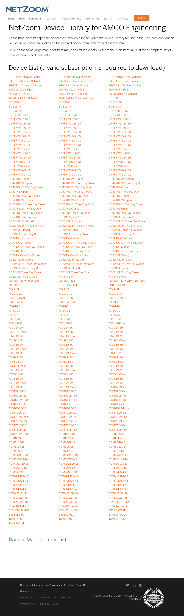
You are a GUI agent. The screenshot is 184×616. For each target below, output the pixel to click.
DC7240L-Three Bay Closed (75, 251)
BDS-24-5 (15, 107)
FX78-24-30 (116, 383)
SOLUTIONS (35, 19)
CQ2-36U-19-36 (118, 111)
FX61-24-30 (66, 362)
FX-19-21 (14, 289)
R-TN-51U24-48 (118, 498)
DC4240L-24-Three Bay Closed (77, 183)
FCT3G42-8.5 (67, 281)
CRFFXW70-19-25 (20, 162)
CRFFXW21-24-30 (70, 124)
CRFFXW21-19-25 (19, 119)
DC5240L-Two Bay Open (23, 217)
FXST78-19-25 (117, 421)
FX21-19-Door (17, 298)
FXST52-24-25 (18, 396)
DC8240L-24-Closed (71, 260)
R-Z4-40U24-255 (19, 506)
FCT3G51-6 (15, 285)
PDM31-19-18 (17, 447)
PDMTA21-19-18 (118, 459)
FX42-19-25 (66, 332)
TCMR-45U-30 (67, 519)
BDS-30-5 (15, 111)
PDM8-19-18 (116, 451)
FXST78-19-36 (67, 425)
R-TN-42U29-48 (118, 481)
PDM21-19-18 (17, 442)
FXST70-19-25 (17, 413)
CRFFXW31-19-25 (19, 128)
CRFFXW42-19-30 (70, 136)
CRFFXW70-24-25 (20, 166)
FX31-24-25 (16, 328)
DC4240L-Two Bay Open (73, 196)
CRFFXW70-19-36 (120, 162)
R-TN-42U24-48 (18, 481)
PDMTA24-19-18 (18, 464)
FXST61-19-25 (67, 400)
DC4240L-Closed (119, 187)
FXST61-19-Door (69, 404)
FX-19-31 (114, 289)
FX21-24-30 (116, 298)
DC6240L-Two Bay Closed (74, 234)
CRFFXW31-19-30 (69, 128)
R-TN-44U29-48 (68, 489)
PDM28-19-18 (117, 442)
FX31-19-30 (16, 323)
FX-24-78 (114, 306)
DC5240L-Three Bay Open (74, 213)
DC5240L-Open (118, 209)
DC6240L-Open (68, 230)
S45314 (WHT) (117, 510)
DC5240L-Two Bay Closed (124, 213)
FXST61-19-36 (17, 404)
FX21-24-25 (66, 298)
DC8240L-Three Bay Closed (25, 272)
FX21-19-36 (115, 294)
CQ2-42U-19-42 (68, 115)
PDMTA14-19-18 (118, 455)
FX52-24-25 (66, 349)
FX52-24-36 (16, 353)
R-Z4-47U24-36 (68, 510)
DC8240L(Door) (119, 255)
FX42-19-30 (116, 332)
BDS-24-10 (115, 102)
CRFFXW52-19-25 (20, 145)
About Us (81, 585)
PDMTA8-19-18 (68, 472)
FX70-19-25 (66, 366)
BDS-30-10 (115, 107)
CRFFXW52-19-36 (120, 145)
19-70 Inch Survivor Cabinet (25, 77)
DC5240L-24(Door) (21, 200)
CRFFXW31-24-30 (70, 132)
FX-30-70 (14, 319)
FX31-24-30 (66, 328)
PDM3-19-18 (66, 447)
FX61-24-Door (17, 366)
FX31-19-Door (117, 323)
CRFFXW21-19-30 (69, 119)
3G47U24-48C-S (119, 90)
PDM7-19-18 (66, 451)
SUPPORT (52, 19)
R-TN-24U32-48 (68, 476)
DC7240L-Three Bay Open (124, 251)
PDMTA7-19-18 (17, 472)
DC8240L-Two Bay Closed (124, 272)
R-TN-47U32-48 (118, 493)
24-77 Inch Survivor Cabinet (125, 85)
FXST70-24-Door (69, 421)
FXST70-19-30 (67, 413)
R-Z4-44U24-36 (118, 506)
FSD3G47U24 (117, 285)
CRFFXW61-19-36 (119, 153)
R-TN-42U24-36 (118, 476)
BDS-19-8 (65, 102)
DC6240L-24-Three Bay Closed (127, 221)
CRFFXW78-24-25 (20, 175)
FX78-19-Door (17, 383)
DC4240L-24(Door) (71, 179)
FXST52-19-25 (117, 387)
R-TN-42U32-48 (18, 485)
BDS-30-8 (65, 111)
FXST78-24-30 (68, 430)
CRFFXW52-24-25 (20, 149)
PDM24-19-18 (67, 442)
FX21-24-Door (67, 302)
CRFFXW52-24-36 (120, 149)
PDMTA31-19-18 (118, 464)
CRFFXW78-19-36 (120, 170)
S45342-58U (66, 515)
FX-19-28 (64, 289)
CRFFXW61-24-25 (20, 158)
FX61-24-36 (116, 362)
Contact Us (92, 19)
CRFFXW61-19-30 (69, 153)
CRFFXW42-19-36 (120, 136)
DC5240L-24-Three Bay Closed (27, 204)
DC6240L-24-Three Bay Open (26, 226)
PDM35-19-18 (117, 447)
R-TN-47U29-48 (68, 493)
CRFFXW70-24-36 (120, 166)
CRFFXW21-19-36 (119, 119)
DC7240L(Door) (19, 238)
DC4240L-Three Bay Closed (75, 192)
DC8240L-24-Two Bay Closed (126, 264)
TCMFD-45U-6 (17, 519)
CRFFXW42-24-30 (70, 141)
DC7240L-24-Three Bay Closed (77, 243)
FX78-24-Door (67, 387)
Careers (44, 598)
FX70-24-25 (116, 370)
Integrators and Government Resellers (53, 585)
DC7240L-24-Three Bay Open (126, 243)
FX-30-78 (64, 319)
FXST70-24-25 (68, 417)
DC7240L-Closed (119, 247)
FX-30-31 (114, 311)
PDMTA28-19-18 (69, 464)
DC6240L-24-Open (70, 221)
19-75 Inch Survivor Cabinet (75, 77)
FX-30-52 (64, 315)
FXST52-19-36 (67, 391)
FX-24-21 (114, 302)
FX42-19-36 (16, 336)
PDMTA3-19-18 (18, 468)
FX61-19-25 (115, 353)
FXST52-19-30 (17, 391)
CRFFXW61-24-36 (120, 158)
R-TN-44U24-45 (18, 489)
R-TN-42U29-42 (68, 481)
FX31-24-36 (116, 328)
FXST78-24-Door (19, 434)
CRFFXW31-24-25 (20, 132)
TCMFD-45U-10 (118, 515)
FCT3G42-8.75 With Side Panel (127, 281)
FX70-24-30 (16, 374)
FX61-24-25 (16, 362)
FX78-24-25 (66, 383)
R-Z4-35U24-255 (119, 502)
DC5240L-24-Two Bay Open (25, 209)
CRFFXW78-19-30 (70, 170)
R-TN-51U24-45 (68, 498)
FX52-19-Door (17, 349)
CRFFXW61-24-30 (70, 158)
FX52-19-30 (66, 345)
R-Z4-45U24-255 (19, 510)
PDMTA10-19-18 (18, 455)
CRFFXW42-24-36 (120, 141)
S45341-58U (16, 515)
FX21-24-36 (16, 302)
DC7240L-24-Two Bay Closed (26, 247)
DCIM (22, 19)
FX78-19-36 (116, 379)
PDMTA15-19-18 (18, 459)
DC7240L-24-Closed (121, 238)
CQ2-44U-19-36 (118, 115)
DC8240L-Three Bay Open (74, 272)
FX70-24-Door (117, 374)
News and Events (64, 598)
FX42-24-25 (116, 336)
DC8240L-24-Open (120, 260)
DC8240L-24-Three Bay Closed (27, 264)
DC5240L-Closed (69, 209)
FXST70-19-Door (19, 417)
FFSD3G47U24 (68, 285)
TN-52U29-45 (17, 523)
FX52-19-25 (16, 345)
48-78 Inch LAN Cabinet (23, 98)
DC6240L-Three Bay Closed (125, 230)
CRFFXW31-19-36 (119, 128)
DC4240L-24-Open (20, 183)
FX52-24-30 (116, 349)
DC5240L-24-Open (120, 200)
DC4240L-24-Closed (121, 179)
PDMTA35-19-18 (68, 468)
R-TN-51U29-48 (18, 502)
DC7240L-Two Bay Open (73, 255)
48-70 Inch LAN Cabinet (123, 94)
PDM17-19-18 (116, 438)
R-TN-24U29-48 (18, 476)
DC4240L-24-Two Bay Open (75, 187)
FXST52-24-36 (118, 396)
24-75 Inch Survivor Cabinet (25, 85)
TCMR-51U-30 (117, 519)
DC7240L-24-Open (20, 243)
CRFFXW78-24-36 (120, 175)
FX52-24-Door (67, 353)
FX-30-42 (14, 315)
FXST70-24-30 (118, 417)
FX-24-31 (64, 306)
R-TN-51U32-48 (68, 502)
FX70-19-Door (67, 370)
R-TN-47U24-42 (18, 493)
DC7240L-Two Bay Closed (24, 255)
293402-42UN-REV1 (71, 90)
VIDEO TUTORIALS (71, 19)
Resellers (25, 585)
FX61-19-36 (66, 357)
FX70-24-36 (66, 374)
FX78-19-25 (16, 379)
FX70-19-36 (16, 370)
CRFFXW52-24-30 (70, 149)
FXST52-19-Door (119, 391)
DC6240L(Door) (69, 217)
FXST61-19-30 (117, 400)
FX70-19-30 (116, 366)
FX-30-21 (14, 311)
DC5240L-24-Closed (71, 200)
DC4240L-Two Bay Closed (24, 196)
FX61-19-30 (16, 357)
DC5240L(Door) (119, 196)
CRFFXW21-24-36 (120, 124)
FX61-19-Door (117, 357)
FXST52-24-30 (68, 396)
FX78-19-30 (66, 379)
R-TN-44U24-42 (118, 485)
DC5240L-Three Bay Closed (25, 213)
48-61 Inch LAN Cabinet (73, 94)
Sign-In (108, 19)
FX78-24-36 (16, 387)
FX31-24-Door (17, 332)
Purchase (123, 19)
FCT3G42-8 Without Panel (24, 281)
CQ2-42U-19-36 (18, 115)
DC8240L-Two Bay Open (23, 277)
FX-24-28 (14, 306)
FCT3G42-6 (66, 277)
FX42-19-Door (67, 336)
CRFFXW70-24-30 (70, 166)
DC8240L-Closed (69, 268)
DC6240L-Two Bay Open (123, 234)
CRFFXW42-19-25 (20, 136)
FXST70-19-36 (117, 413)
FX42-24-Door (117, 340)
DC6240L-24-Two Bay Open (125, 226)
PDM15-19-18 (67, 438)
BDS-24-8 (65, 107)
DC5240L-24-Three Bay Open (76, 204)
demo (141, 18)
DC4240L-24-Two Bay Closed (26, 187)
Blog (56, 604)
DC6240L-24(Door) (121, 217)
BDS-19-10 (115, 98)
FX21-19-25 (15, 294)
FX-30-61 (114, 315)
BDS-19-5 (14, 102)
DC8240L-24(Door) (21, 260)
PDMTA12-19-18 (68, 455)
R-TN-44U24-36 (68, 485)
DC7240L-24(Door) (71, 238)
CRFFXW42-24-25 (20, 141)
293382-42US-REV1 (21, 90)
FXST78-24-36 (118, 430)
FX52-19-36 (116, 345)
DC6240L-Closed (19, 230)
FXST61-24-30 (17, 408)
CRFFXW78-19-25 (20, 170)
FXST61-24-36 (67, 408)
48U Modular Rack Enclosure (76, 98)
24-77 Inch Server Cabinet (74, 85)
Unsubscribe (27, 598)
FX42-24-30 (16, 340)
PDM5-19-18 (16, 451)
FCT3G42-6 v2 (117, 277)
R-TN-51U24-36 (18, 498)
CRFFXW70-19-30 (70, 162)
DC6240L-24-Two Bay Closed (76, 226)
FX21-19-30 (66, 294)
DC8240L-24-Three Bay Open (76, 264)
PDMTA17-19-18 (68, 459)
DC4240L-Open (18, 192)
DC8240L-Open (118, 268)
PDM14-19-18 (16, 438)
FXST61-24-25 (117, 404)
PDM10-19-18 (67, 434)
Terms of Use (28, 604)
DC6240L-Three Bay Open (24, 234)
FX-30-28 (64, 311)
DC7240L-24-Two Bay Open (75, 247)
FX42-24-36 (66, 340)
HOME (11, 19)
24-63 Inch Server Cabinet (24, 81)
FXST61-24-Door (119, 408)
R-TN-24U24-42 (118, 472)
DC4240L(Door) (19, 179)
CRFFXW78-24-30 (70, 175)
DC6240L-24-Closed (21, 221)
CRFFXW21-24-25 (20, 124)
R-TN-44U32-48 (118, 489)
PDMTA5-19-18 (118, 468)
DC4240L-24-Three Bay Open (126, 183)
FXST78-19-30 (17, 425)
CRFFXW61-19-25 (19, 153)
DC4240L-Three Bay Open (124, 192)
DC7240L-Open (18, 251)
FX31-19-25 (115, 319)
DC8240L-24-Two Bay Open (25, 268)
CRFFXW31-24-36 (120, 132)
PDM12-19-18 (117, 434)
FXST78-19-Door (119, 425)
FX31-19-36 (66, 323)
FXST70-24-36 (18, 421)
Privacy (44, 604)
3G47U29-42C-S (19, 94)
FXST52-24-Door (19, 400)
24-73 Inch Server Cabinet (124, 81)
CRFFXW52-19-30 (70, 145)
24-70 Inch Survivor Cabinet (75, 81)
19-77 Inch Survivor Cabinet (125, 77)
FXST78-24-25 (18, 430)
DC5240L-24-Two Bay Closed (126, 204)
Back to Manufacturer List (37, 540)
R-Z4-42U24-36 (68, 506)
